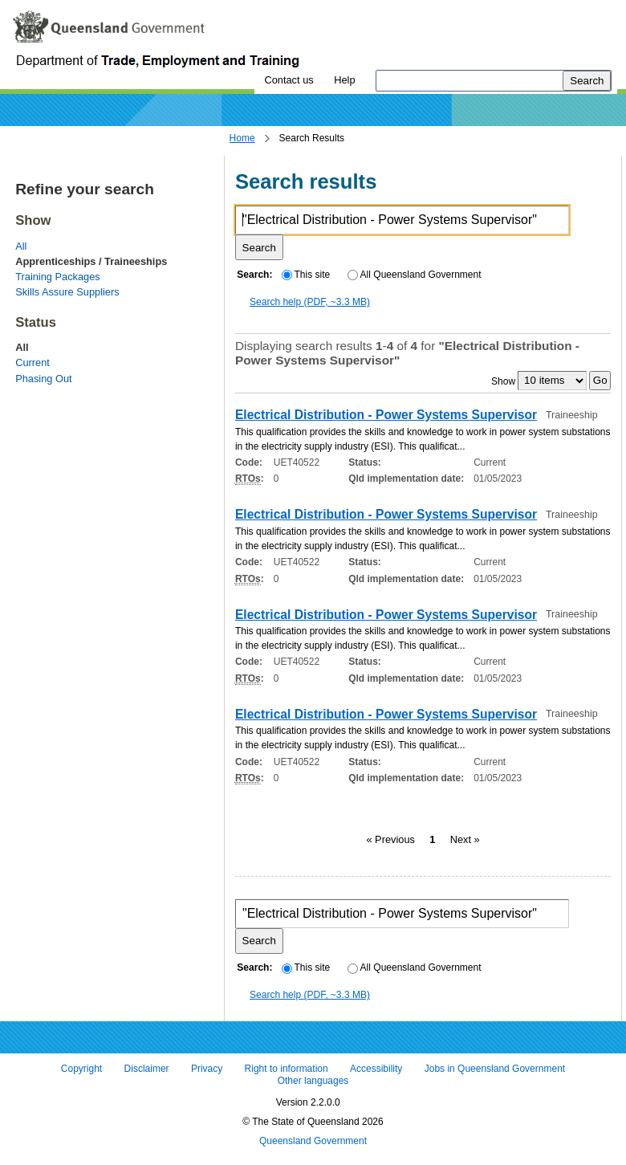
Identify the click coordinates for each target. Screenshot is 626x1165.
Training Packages (57, 277)
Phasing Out (43, 379)
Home (242, 138)
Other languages (313, 1081)
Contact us (288, 80)
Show (503, 380)
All (20, 246)
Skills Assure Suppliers (67, 292)
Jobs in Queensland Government (495, 1068)
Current (32, 362)
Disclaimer (146, 1068)
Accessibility (376, 1068)
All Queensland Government (415, 274)
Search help (310, 302)
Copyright (81, 1068)
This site (306, 274)
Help (344, 80)
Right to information (286, 1068)
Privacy (206, 1068)
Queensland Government (313, 1141)
